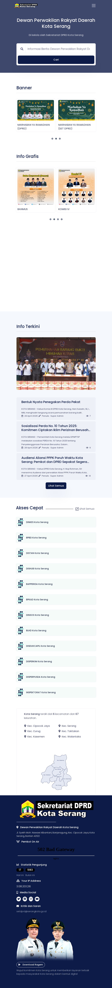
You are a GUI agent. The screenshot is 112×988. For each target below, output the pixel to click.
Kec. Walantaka (70, 736)
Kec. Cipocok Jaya (37, 726)
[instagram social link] (31, 899)
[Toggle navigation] (93, 5)
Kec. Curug (32, 731)
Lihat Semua (56, 486)
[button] (52, 138)
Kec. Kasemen (34, 736)
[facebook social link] (25, 899)
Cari (56, 59)
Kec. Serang (67, 726)
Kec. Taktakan (69, 731)
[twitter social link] (18, 899)
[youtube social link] (37, 899)
